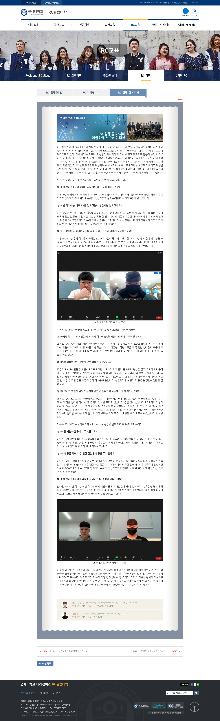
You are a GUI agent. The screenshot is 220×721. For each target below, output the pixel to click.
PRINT (180, 99)
